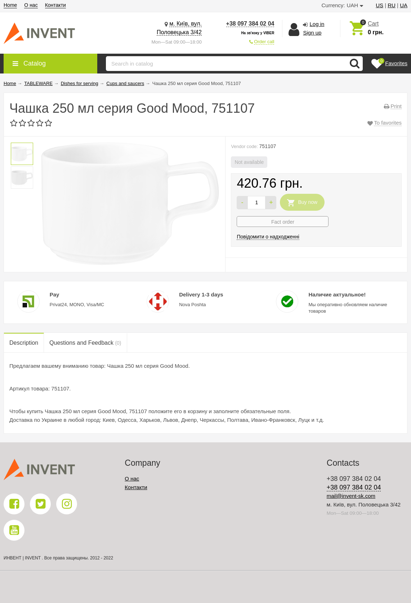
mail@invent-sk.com (351, 496)
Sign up (312, 33)
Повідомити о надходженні (268, 237)
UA (403, 5)
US (379, 5)
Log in (316, 24)
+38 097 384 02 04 (250, 24)
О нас (30, 5)
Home (10, 5)
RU (392, 5)
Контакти (55, 5)
